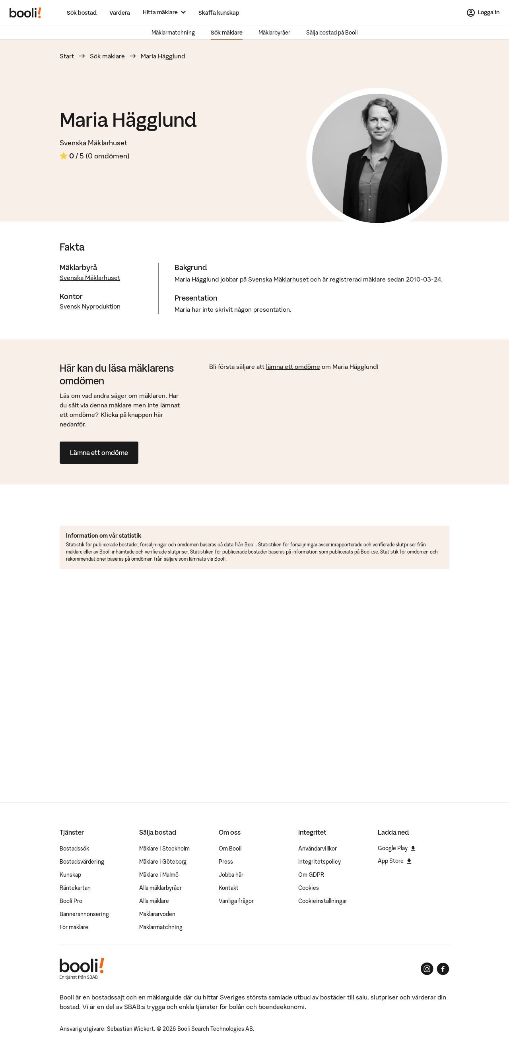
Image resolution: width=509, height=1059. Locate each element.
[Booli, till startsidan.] (25, 12)
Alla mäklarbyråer (160, 887)
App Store (395, 860)
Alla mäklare (154, 901)
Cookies (308, 887)
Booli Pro (71, 901)
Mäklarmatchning (173, 32)
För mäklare (74, 927)
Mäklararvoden (157, 914)
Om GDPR (311, 874)
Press (226, 861)
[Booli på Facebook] (443, 969)
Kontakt (229, 887)
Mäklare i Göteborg (163, 861)
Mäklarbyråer (274, 32)
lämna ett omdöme (293, 366)
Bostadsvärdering (82, 861)
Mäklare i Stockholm (164, 848)
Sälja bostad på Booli (332, 32)
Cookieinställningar (322, 901)
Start (67, 56)
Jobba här (231, 874)
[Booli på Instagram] (427, 969)
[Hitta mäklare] (164, 12)
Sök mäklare (227, 32)
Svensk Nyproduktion (90, 306)
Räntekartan (75, 887)
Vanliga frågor (236, 901)
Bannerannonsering (84, 914)
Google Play (397, 848)
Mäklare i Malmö (159, 874)
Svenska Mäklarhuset (93, 142)
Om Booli (230, 848)
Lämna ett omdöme (99, 453)
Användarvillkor (317, 848)
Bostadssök (74, 848)
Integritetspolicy (319, 861)
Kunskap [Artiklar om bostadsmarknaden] (70, 874)
